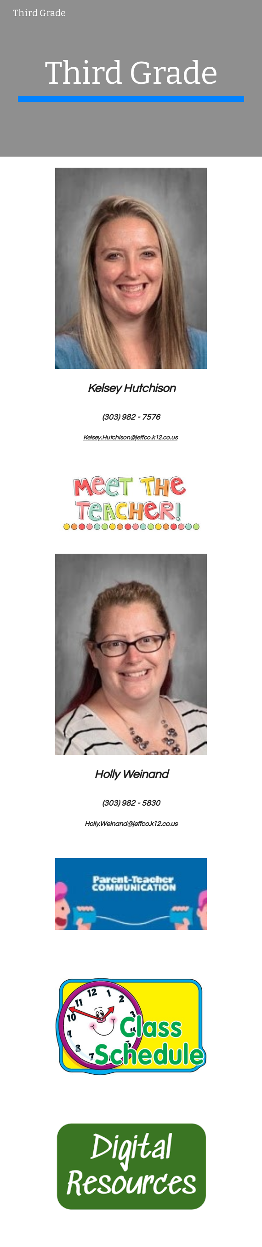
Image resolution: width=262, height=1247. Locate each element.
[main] (130, 78)
